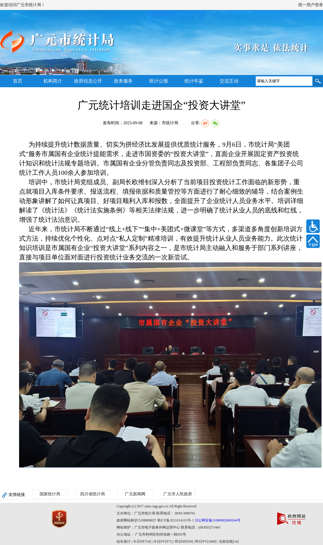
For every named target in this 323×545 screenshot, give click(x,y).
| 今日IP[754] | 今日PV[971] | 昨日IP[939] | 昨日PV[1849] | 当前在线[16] (185, 541)
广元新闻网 (135, 494)
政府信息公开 (88, 80)
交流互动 (229, 80)
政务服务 (123, 80)
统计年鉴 (193, 80)
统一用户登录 (310, 5)
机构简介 (52, 80)
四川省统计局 (92, 494)
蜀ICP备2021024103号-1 (175, 520)
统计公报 (158, 80)
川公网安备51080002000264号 (217, 520)
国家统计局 (50, 494)
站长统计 (124, 541)
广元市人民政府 (177, 494)
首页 (17, 80)
